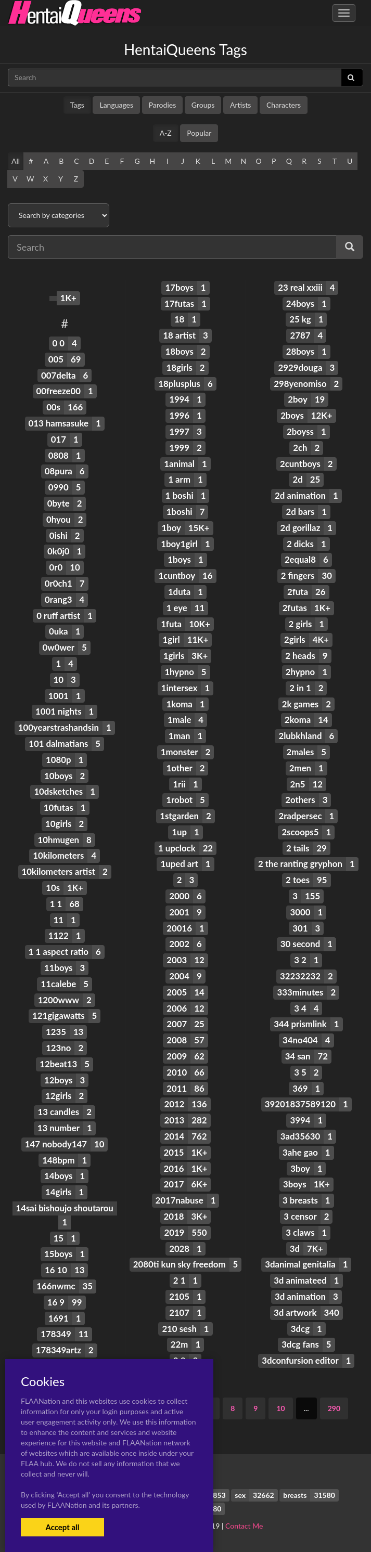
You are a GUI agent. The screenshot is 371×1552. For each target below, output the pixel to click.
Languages (116, 104)
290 (334, 1408)
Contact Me (244, 1525)
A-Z (166, 132)
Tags (77, 104)
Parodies (162, 104)
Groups (203, 104)
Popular (199, 132)
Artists (240, 104)
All (15, 161)
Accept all (62, 1527)
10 (280, 1408)
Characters (283, 104)
